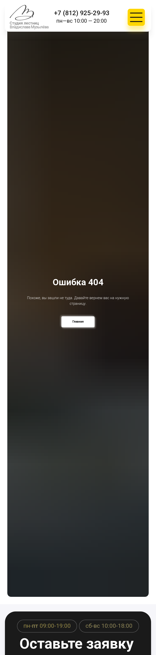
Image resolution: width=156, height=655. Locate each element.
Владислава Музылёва (29, 27)
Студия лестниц (24, 23)
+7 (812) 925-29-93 (82, 13)
